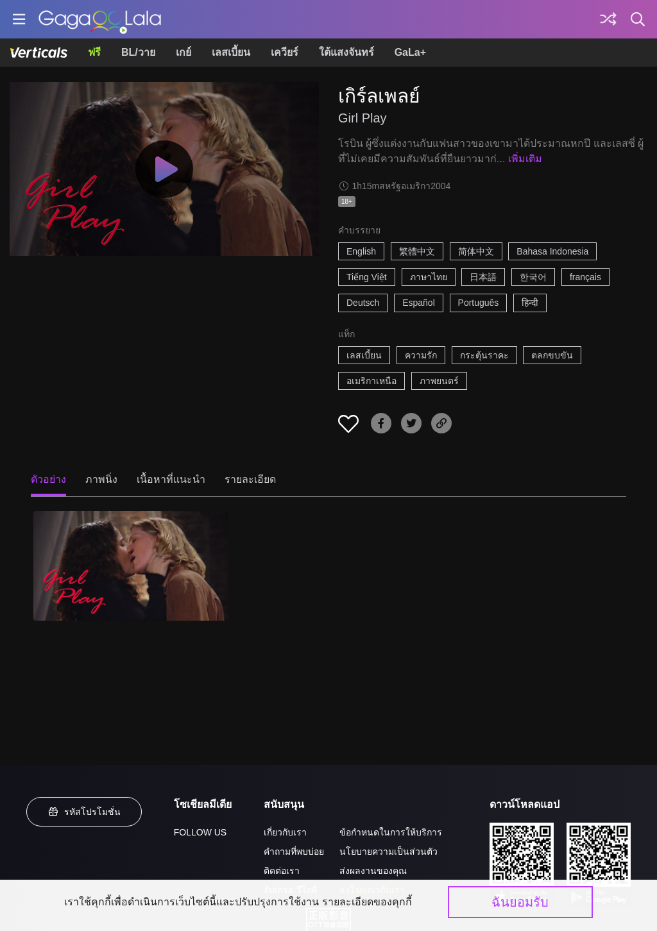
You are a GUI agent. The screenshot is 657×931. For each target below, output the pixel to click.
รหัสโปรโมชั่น (84, 812)
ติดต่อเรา (282, 871)
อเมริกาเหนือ (371, 381)
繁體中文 (417, 251)
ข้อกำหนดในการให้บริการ (390, 832)
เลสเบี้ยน (231, 52)
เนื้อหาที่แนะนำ (171, 479)
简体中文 (476, 251)
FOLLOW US (200, 832)
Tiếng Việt (366, 277)
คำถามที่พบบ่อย (294, 851)
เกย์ (183, 52)
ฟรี (94, 52)
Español (418, 303)
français (585, 277)
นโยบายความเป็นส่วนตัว (388, 851)
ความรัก (421, 355)
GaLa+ (410, 52)
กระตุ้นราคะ (484, 355)
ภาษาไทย (428, 277)
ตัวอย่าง (48, 479)
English (361, 251)
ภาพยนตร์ (439, 381)
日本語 (483, 277)
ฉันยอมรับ (520, 902)
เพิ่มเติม (525, 158)
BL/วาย (138, 52)
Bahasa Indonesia (552, 251)
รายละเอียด (250, 479)
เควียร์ (284, 52)
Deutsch (362, 303)
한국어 (533, 277)
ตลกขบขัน (552, 355)
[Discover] (608, 19)
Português (478, 303)
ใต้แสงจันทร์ (346, 52)
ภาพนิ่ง (101, 479)
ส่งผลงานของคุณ (373, 871)
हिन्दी (530, 303)
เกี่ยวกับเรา (285, 832)
